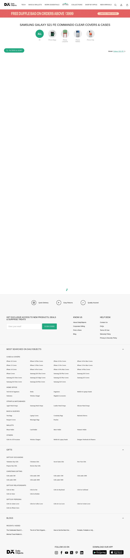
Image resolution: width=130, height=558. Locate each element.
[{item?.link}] (17, 553)
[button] (65, 349)
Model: (110, 51)
